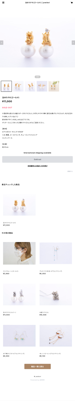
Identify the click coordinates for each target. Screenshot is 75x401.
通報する (70, 171)
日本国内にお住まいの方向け (37, 166)
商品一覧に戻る (37, 366)
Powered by (38, 380)
